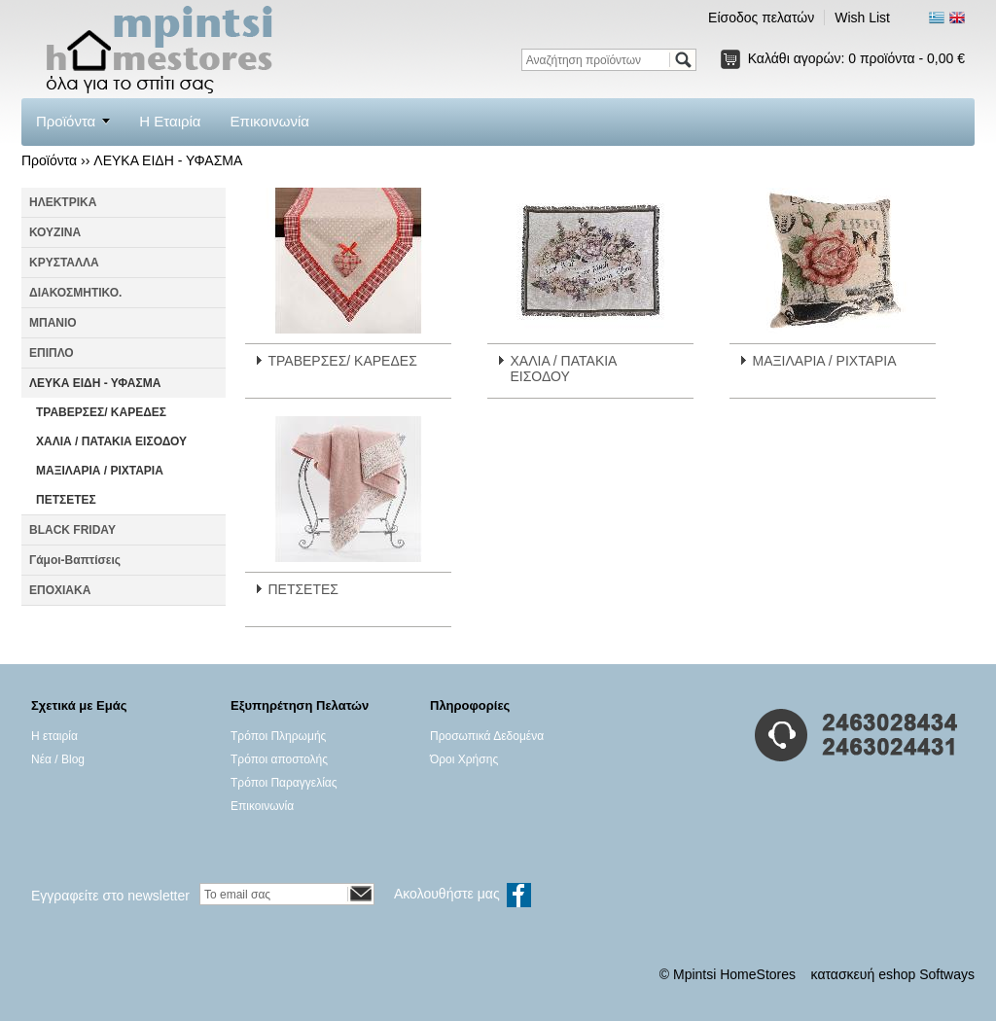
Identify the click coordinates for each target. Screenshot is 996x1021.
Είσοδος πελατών (761, 17)
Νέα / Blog (58, 759)
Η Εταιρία (169, 121)
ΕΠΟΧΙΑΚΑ (59, 590)
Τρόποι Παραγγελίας (284, 783)
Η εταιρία (54, 736)
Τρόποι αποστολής (279, 759)
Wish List (862, 17)
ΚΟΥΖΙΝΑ (55, 232)
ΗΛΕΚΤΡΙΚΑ (62, 202)
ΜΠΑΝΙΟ (53, 323)
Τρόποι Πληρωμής (278, 736)
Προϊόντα (65, 121)
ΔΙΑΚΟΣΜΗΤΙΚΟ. (75, 292)
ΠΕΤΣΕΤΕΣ (66, 500)
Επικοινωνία (270, 121)
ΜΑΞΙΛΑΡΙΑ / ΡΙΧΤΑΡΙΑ (99, 470)
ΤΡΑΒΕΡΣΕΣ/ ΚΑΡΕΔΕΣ (101, 412)
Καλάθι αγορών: (856, 58)
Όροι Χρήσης (464, 759)
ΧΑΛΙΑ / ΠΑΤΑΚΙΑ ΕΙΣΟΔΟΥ (111, 441)
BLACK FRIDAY (72, 530)
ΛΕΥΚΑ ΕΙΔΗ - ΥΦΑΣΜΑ (167, 160)
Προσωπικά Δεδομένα (487, 736)
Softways (947, 974)
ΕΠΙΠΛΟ (51, 353)
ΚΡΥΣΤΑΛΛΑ (64, 262)
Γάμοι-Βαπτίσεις (75, 560)
